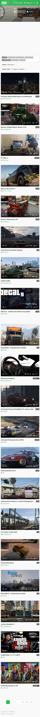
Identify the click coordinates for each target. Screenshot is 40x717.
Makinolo (5, 160)
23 (31, 702)
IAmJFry (5, 252)
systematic (6, 503)
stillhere (5, 314)
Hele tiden (8, 65)
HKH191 (5, 688)
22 (27, 702)
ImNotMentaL (7, 99)
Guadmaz (6, 221)
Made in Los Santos (7, 714)
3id (4, 657)
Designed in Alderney (8, 711)
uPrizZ (5, 596)
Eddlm (5, 350)
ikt (3, 473)
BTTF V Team (7, 191)
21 (23, 702)
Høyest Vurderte (13, 69)
